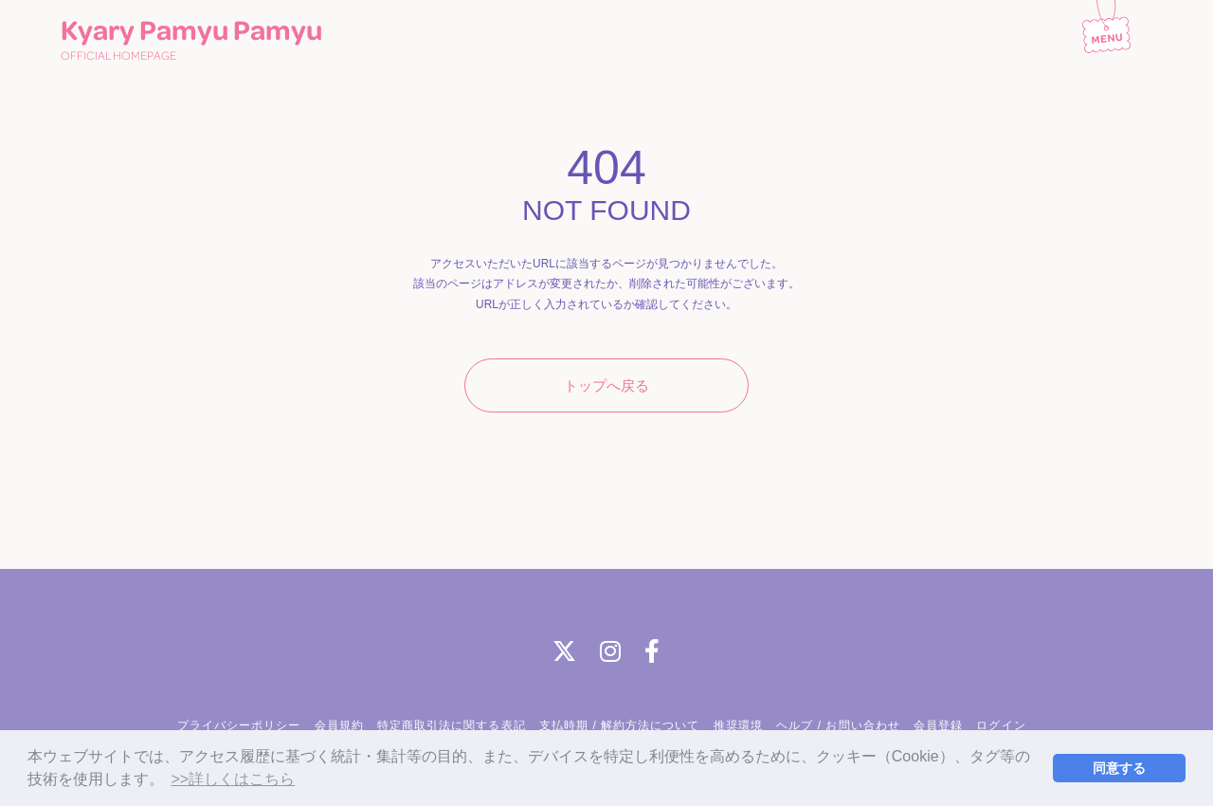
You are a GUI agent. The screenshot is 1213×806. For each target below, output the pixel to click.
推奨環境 (738, 725)
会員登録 (938, 725)
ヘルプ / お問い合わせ (837, 725)
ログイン (1000, 725)
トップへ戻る (606, 385)
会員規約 (339, 725)
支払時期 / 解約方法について (619, 725)
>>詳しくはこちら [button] (233, 779)
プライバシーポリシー (238, 725)
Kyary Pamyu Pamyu (191, 40)
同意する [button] (1119, 768)
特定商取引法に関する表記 (451, 725)
